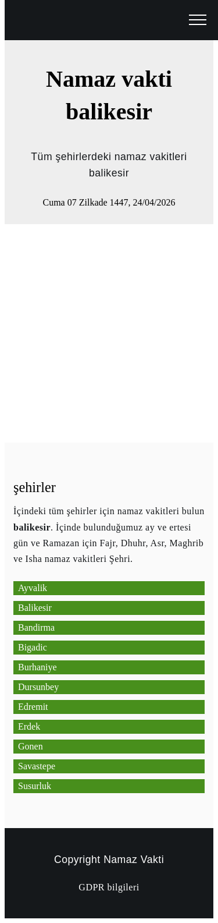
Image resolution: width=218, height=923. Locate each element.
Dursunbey (38, 687)
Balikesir (35, 608)
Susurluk (34, 786)
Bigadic (32, 647)
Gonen (30, 746)
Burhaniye (37, 667)
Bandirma (36, 627)
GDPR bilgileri (108, 887)
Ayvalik (32, 588)
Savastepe (36, 766)
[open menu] (197, 20)
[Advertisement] (109, 333)
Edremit (33, 707)
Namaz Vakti (133, 859)
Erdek (29, 726)
